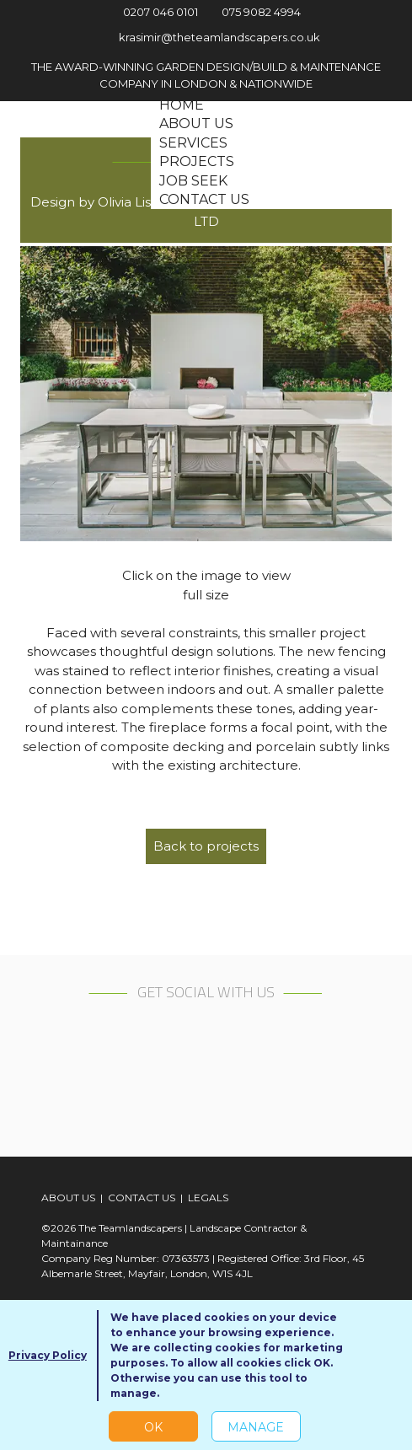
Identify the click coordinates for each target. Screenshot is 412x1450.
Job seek (193, 181)
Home (181, 105)
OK (153, 1427)
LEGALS (208, 1197)
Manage (255, 1427)
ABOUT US (68, 1197)
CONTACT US (141, 1197)
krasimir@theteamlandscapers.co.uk (206, 37)
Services (193, 143)
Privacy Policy (47, 1355)
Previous (49, 393)
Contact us (204, 199)
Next (362, 393)
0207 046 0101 (151, 11)
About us (196, 123)
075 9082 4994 (255, 11)
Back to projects (206, 846)
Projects (196, 161)
